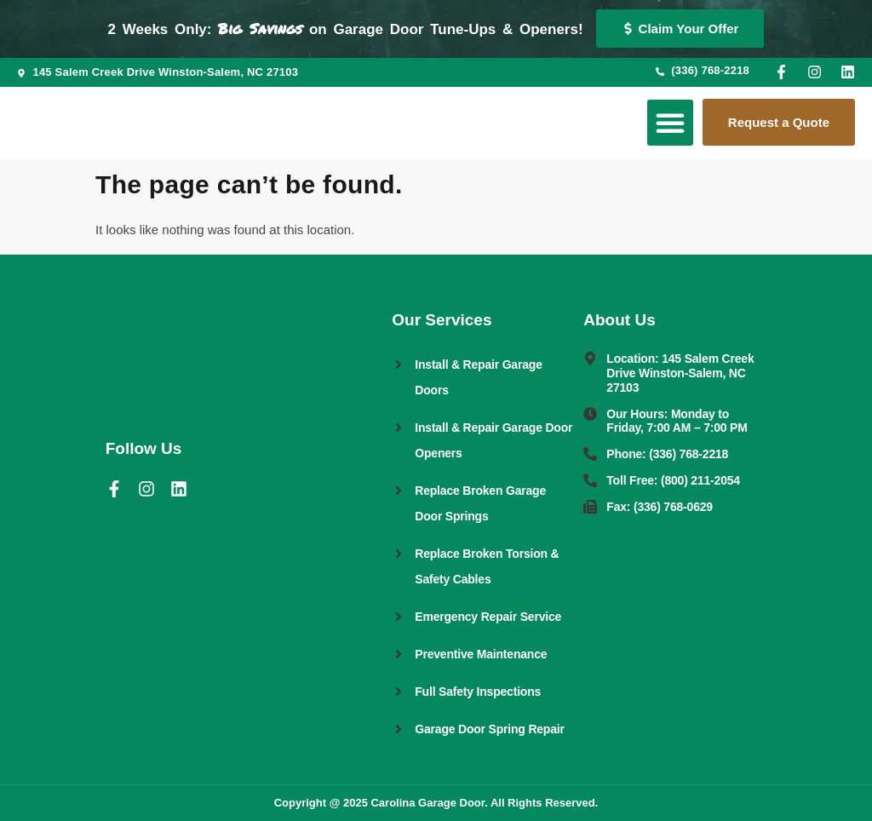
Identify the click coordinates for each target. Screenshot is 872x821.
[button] (670, 123)
